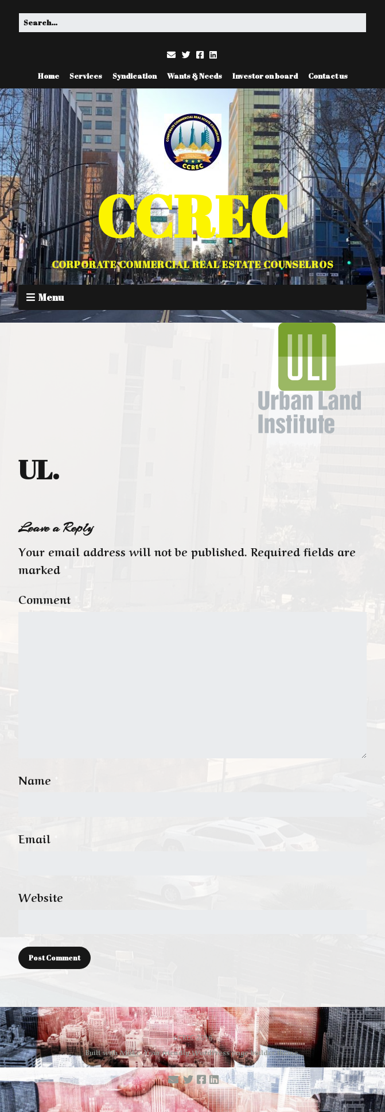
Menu (51, 297)
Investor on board (265, 76)
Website (40, 897)
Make (130, 1052)
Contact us (328, 76)
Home (48, 76)
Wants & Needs (194, 76)
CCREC (192, 215)
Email (38, 838)
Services (85, 76)
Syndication (134, 76)
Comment (48, 599)
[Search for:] (192, 23)
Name (38, 780)
